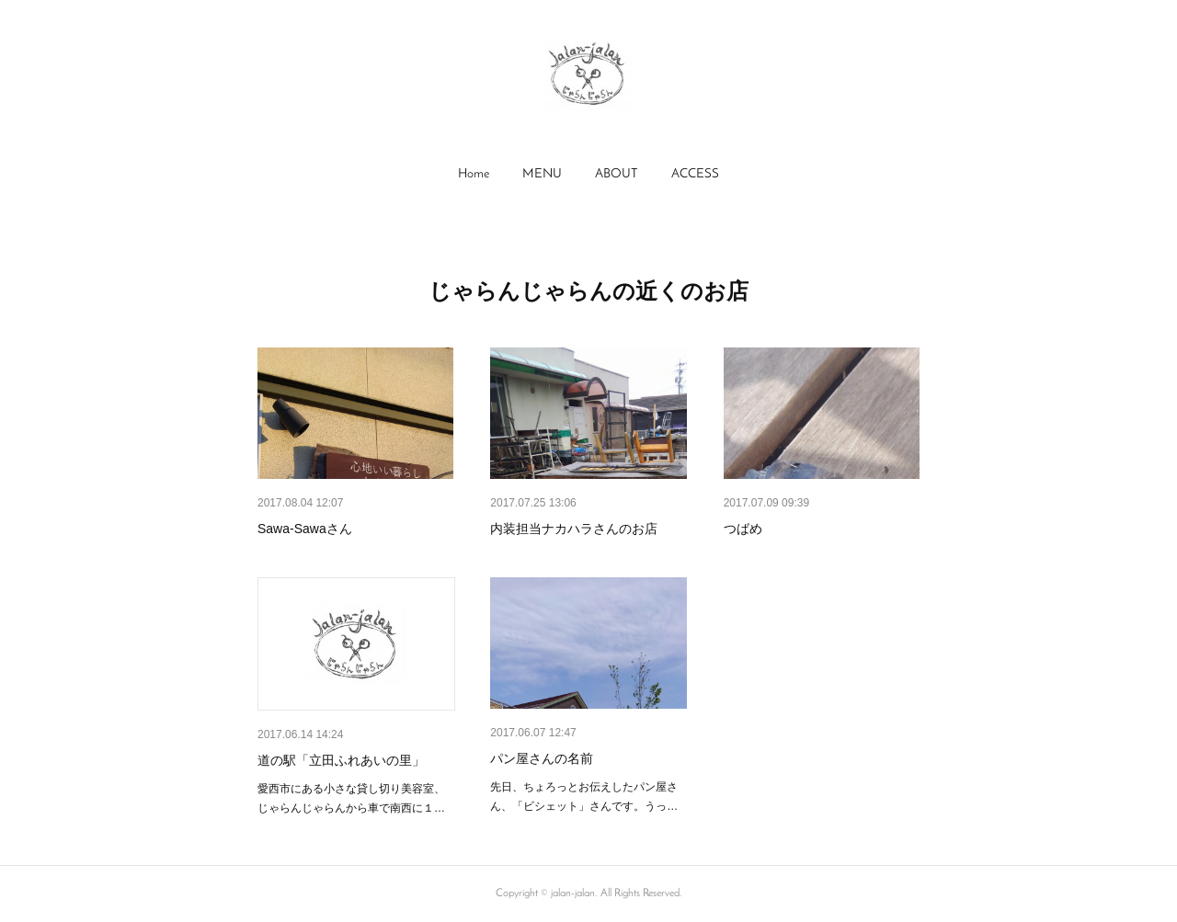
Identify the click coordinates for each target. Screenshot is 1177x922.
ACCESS (695, 174)
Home (473, 174)
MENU (542, 174)
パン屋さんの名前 (541, 758)
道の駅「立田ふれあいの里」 (341, 760)
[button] (473, 174)
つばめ (743, 528)
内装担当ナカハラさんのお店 (573, 528)
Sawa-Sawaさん (304, 528)
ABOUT (616, 174)
